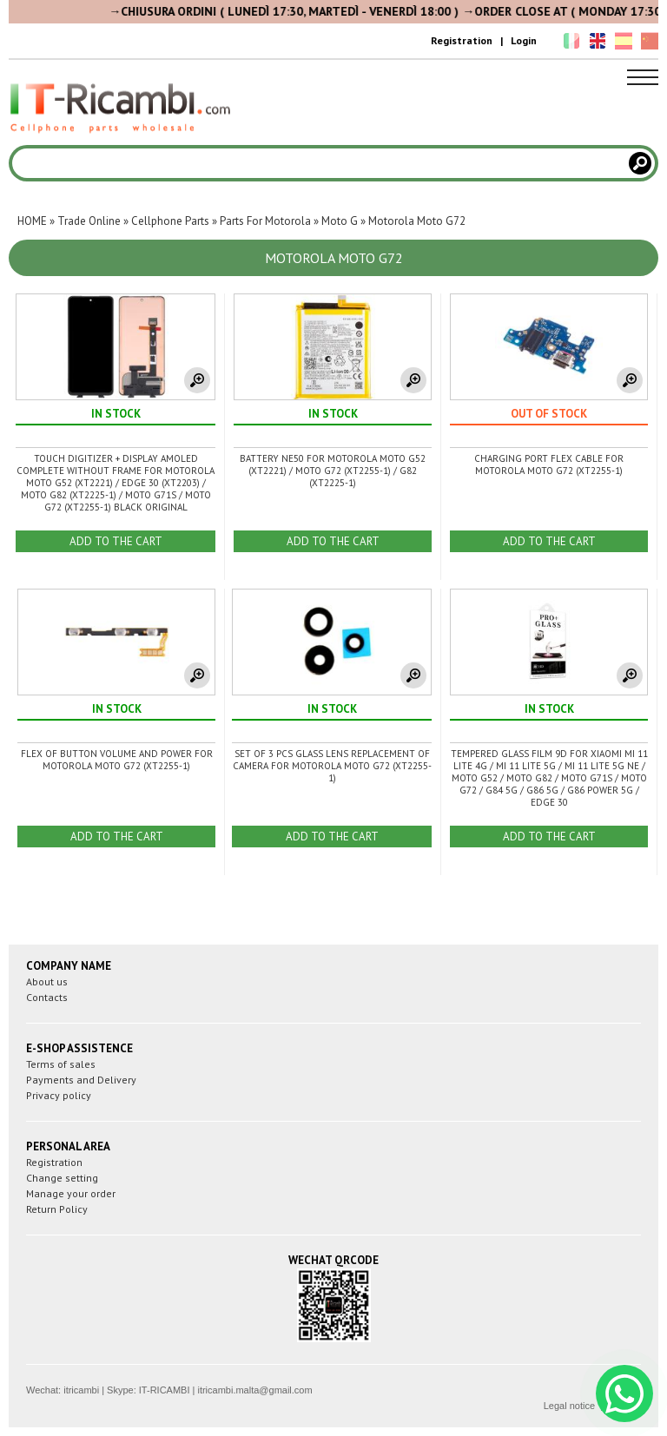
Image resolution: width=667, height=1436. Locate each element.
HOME (32, 221)
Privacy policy (58, 1095)
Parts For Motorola (265, 221)
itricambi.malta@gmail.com (254, 1390)
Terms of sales (61, 1063)
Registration (461, 40)
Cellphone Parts (170, 221)
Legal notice (569, 1405)
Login (524, 40)
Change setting (62, 1177)
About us (47, 981)
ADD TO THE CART (115, 541)
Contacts (47, 997)
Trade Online (89, 221)
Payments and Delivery (81, 1079)
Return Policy (57, 1208)
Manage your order (71, 1193)
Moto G (339, 221)
